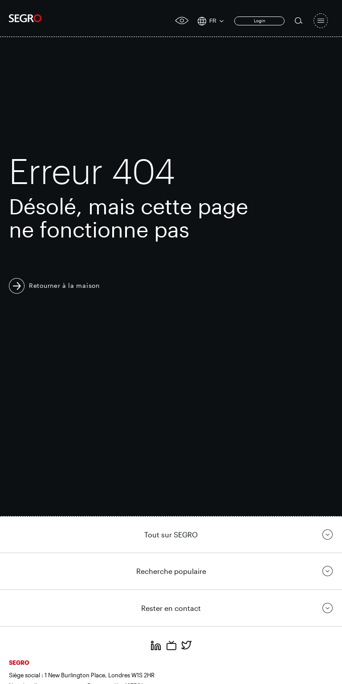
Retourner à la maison (64, 285)
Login (259, 20)
